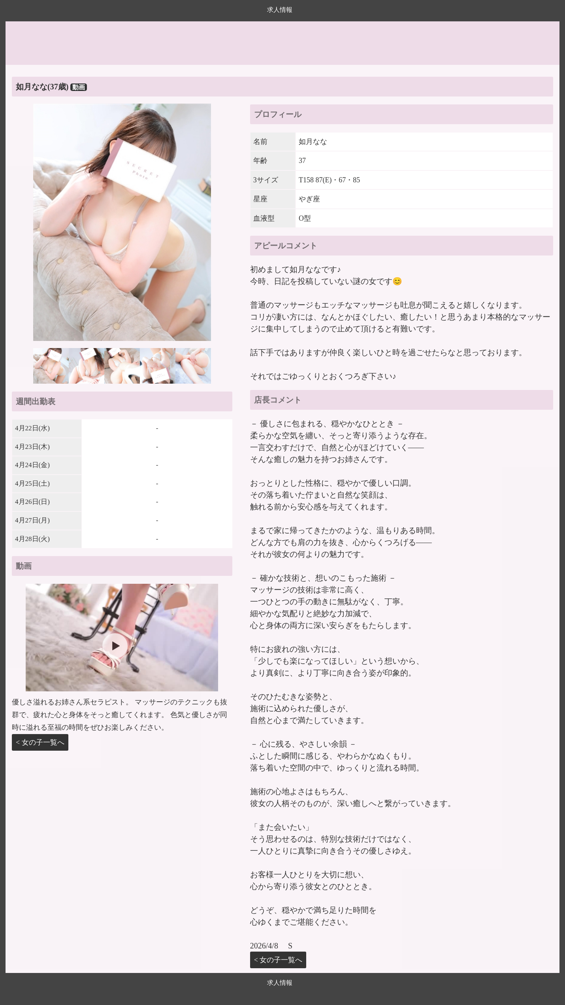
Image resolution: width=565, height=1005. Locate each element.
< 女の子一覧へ (40, 742)
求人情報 (279, 9)
